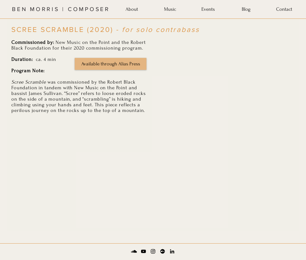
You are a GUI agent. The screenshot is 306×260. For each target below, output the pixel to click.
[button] (132, 8)
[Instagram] (153, 251)
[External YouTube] (224, 78)
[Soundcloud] (134, 251)
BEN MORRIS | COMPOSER (61, 9)
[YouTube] (143, 251)
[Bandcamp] (163, 251)
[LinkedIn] (172, 251)
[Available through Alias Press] (110, 64)
